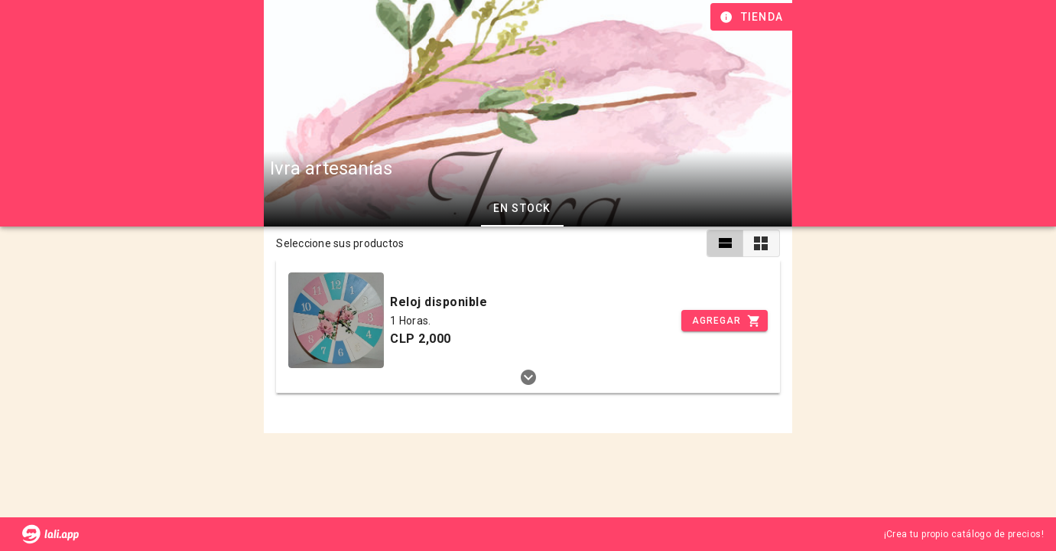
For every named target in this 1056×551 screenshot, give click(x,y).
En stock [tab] (522, 208)
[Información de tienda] (752, 17)
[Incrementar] (724, 320)
